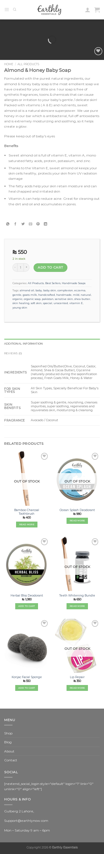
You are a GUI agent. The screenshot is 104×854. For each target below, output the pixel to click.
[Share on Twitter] (22, 224)
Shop (8, 733)
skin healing (20, 303)
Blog (8, 742)
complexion (65, 290)
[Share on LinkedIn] (45, 224)
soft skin (36, 303)
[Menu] (6, 10)
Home (8, 64)
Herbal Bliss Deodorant (27, 595)
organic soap (32, 298)
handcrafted (46, 294)
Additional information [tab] (23, 343)
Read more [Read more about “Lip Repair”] (77, 687)
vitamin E (76, 303)
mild (76, 294)
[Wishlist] (98, 51)
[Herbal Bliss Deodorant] (26, 564)
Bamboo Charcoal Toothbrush (26, 512)
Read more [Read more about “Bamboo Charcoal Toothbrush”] (26, 524)
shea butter (82, 298)
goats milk (30, 294)
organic (17, 298)
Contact (10, 760)
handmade (64, 294)
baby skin (49, 290)
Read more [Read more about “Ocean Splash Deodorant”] (77, 520)
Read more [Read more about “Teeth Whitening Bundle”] (77, 606)
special (47, 303)
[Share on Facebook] (15, 224)
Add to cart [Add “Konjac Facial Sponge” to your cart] (26, 687)
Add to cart (50, 267)
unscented (61, 303)
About (9, 751)
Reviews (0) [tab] (13, 353)
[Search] (14, 9)
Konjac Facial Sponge (27, 677)
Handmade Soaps (73, 283)
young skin (19, 307)
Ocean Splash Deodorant (77, 510)
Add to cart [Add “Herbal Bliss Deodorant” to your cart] (26, 606)
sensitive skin (64, 298)
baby (38, 290)
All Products (28, 64)
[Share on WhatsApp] (7, 224)
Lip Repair (77, 677)
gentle (16, 294)
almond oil (27, 290)
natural (86, 294)
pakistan (48, 298)
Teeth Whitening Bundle (77, 595)
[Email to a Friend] (30, 224)
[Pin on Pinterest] (37, 224)
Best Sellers (52, 283)
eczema (79, 290)
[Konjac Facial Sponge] (26, 646)
